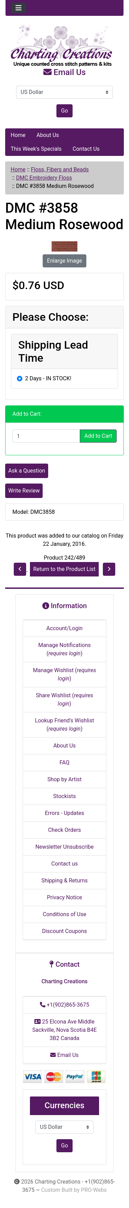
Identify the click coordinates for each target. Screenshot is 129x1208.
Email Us (64, 72)
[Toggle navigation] (18, 8)
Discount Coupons (64, 931)
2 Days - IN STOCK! (48, 378)
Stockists (64, 796)
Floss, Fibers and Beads (60, 169)
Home (18, 135)
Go (64, 110)
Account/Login (64, 628)
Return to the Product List (64, 569)
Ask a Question (26, 470)
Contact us (64, 863)
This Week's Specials (36, 149)
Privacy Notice (64, 897)
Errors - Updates (64, 813)
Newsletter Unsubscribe (64, 847)
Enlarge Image (64, 260)
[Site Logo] (64, 46)
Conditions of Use (64, 914)
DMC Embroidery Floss (44, 177)
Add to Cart (98, 436)
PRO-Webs (94, 1190)
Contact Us (86, 149)
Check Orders (64, 830)
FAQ (64, 762)
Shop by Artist (64, 779)
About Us (47, 135)
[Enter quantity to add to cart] (46, 436)
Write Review (24, 490)
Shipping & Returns (64, 880)
